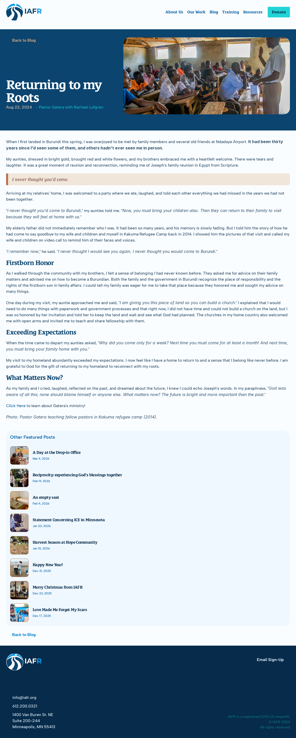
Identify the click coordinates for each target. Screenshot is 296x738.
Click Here (16, 405)
